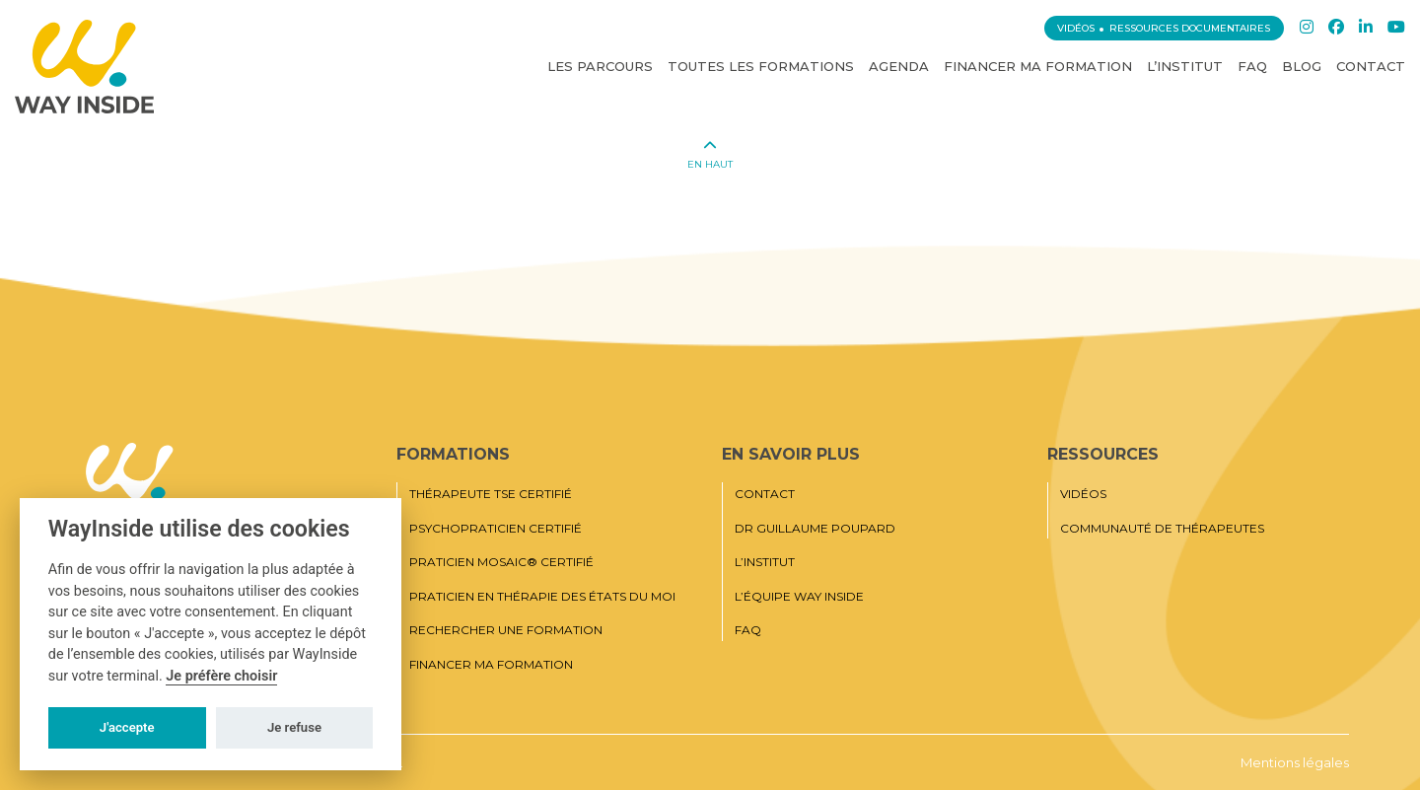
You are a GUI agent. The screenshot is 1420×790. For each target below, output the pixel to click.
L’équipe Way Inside (799, 597)
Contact (1370, 66)
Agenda (899, 66)
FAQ (1252, 66)
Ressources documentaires (1189, 28)
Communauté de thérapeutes (1162, 529)
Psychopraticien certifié (495, 529)
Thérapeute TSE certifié (490, 494)
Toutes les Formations (761, 66)
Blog (1301, 66)
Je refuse (294, 727)
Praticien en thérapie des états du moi (542, 597)
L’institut (1185, 66)
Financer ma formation (1038, 66)
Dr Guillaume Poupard (815, 529)
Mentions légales (1295, 762)
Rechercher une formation (506, 630)
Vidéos (1076, 28)
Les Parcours (600, 66)
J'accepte (127, 727)
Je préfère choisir (221, 676)
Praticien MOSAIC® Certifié (501, 562)
